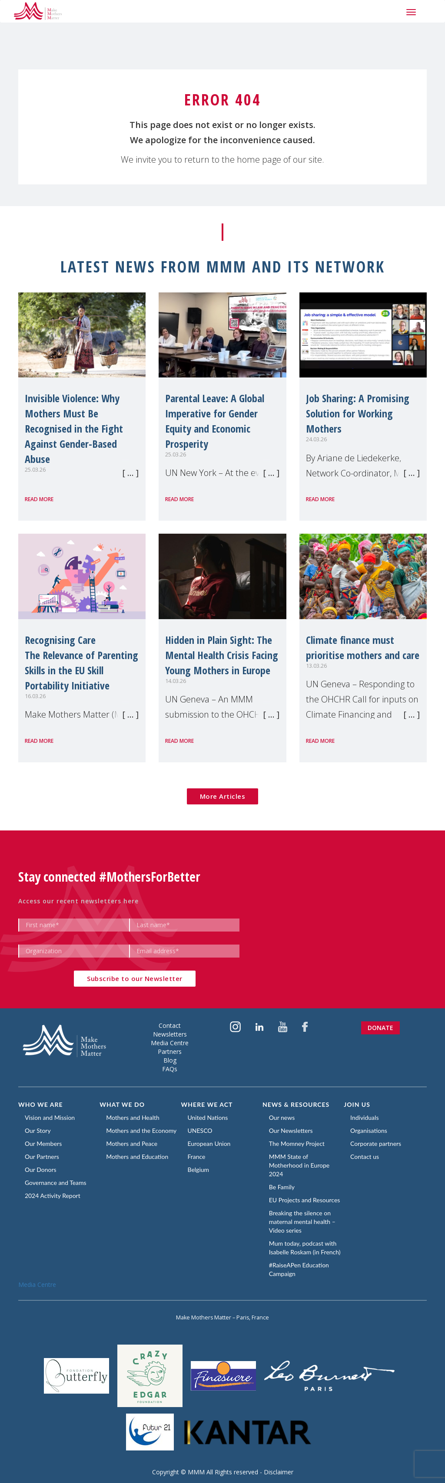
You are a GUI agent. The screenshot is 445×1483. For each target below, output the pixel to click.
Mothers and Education (137, 1156)
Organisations (368, 1130)
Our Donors (40, 1169)
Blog (169, 1060)
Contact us (364, 1156)
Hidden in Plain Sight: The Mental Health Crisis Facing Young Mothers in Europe (221, 655)
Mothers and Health (132, 1117)
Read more (39, 499)
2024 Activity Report (52, 1195)
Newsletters (170, 1034)
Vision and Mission (50, 1117)
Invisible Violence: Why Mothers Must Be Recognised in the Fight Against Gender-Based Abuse (74, 428)
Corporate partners (375, 1143)
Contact (170, 1025)
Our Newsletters (291, 1130)
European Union (209, 1143)
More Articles (223, 796)
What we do (122, 1104)
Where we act (207, 1104)
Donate (380, 1028)
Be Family (282, 1187)
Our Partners (42, 1156)
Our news (282, 1117)
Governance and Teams (55, 1182)
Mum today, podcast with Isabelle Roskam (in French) (305, 1248)
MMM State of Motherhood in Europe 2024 (299, 1165)
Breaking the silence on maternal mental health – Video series (302, 1221)
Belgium (198, 1169)
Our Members (43, 1143)
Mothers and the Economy (141, 1130)
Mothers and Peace (131, 1143)
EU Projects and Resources (304, 1200)
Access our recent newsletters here (78, 901)
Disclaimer (278, 1472)
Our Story (38, 1130)
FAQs (169, 1069)
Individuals (364, 1117)
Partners (170, 1051)
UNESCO (200, 1130)
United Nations (208, 1117)
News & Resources (295, 1104)
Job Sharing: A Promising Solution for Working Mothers (357, 413)
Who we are (40, 1104)
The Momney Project (297, 1143)
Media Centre (170, 1043)
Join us (357, 1104)
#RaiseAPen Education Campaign (299, 1269)
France (197, 1156)
